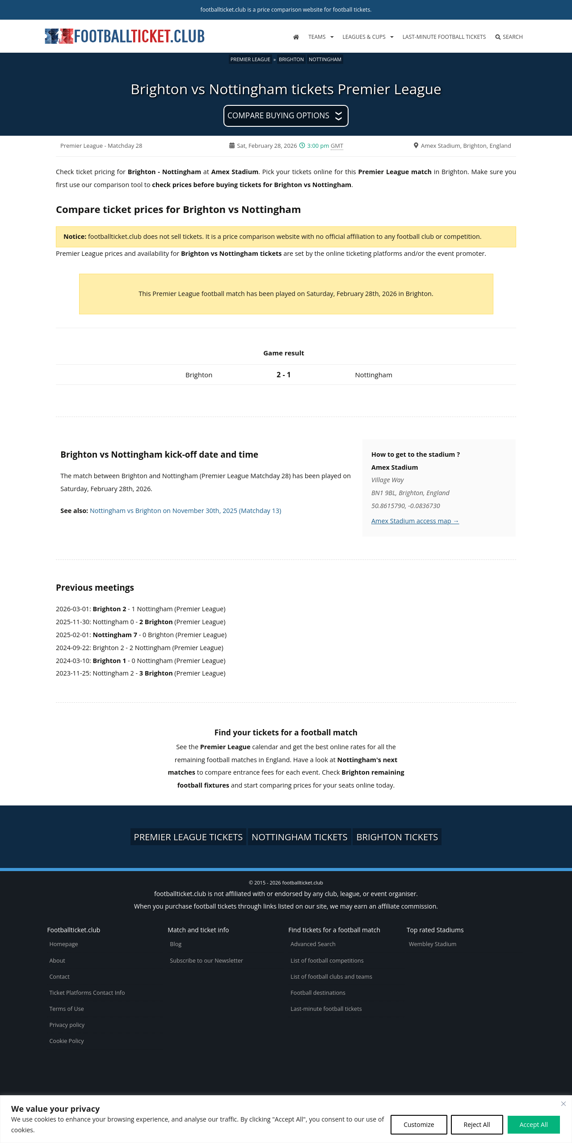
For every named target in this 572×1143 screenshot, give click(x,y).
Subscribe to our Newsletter (206, 960)
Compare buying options (278, 115)
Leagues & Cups (364, 37)
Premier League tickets (188, 836)
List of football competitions (327, 960)
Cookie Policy (66, 1041)
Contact (59, 976)
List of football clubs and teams (331, 976)
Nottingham (325, 59)
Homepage (63, 944)
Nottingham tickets (300, 836)
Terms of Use (66, 1009)
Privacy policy (66, 1025)
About (57, 960)
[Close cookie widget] (563, 1103)
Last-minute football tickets (444, 37)
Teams (316, 37)
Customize (419, 1124)
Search (509, 37)
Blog (175, 944)
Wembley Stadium (433, 944)
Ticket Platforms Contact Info (87, 993)
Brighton (291, 59)
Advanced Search (313, 944)
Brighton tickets (397, 836)
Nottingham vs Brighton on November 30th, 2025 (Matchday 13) (185, 510)
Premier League (250, 59)
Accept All (534, 1124)
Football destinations (317, 993)
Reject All (477, 1124)
